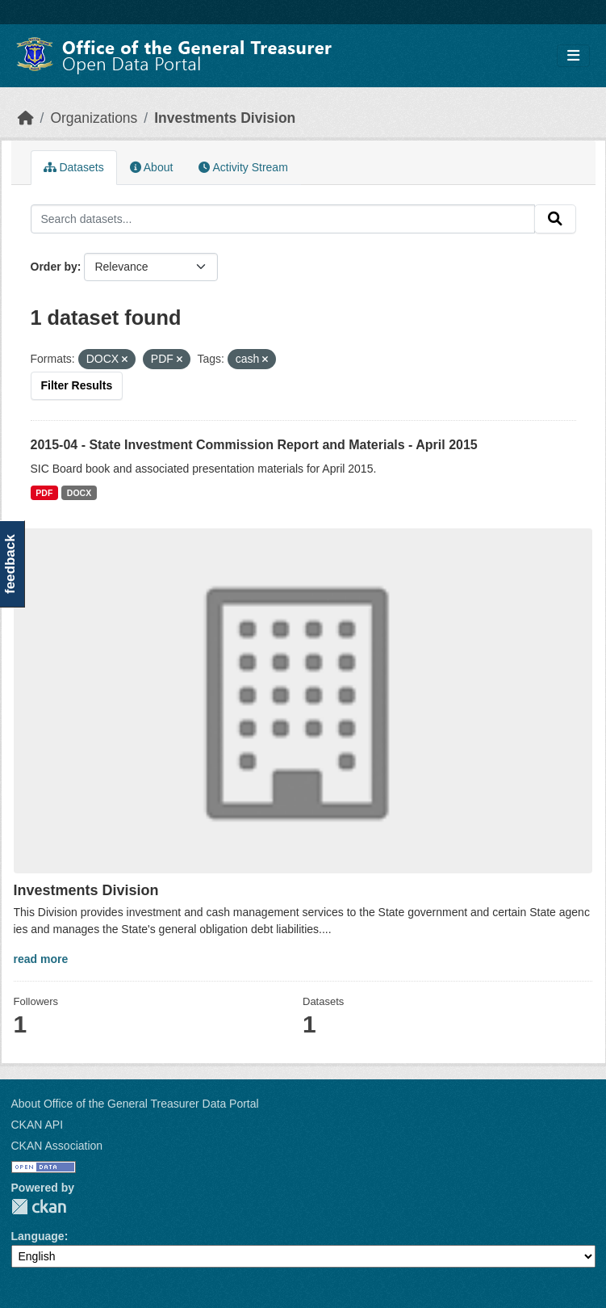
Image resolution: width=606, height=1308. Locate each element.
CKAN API (37, 1124)
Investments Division (224, 118)
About (151, 167)
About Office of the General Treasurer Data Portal (135, 1103)
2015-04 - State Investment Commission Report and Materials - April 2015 (254, 445)
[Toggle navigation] (573, 56)
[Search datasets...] (283, 218)
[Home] (26, 118)
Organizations (93, 118)
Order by (54, 266)
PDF (44, 493)
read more (41, 959)
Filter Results (77, 385)
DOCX (79, 493)
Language (38, 1236)
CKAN (38, 1206)
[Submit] (555, 218)
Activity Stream (243, 167)
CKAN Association (57, 1145)
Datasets (74, 167)
